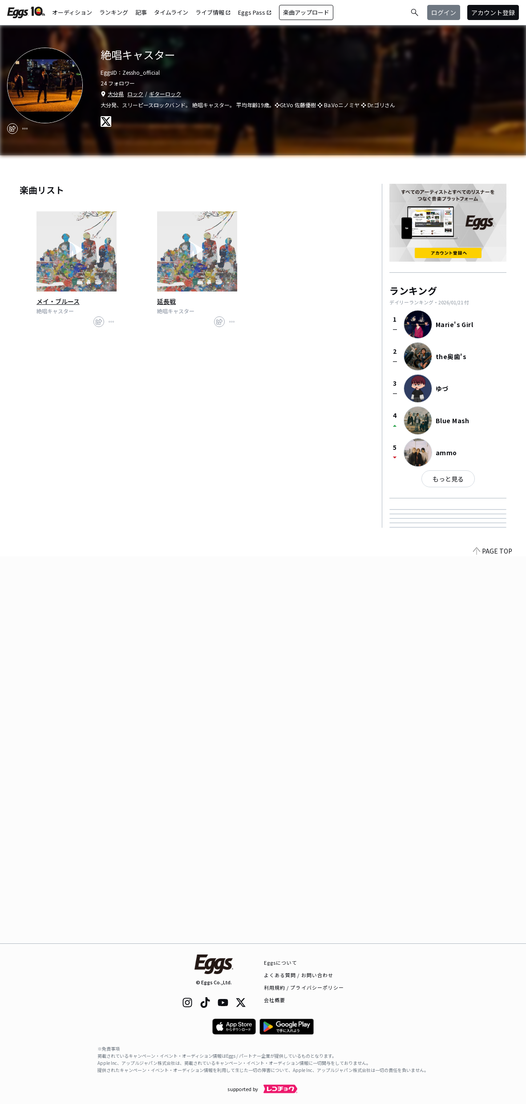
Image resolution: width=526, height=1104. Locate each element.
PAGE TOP (492, 938)
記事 (141, 12)
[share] (12, 128)
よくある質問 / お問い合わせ (299, 975)
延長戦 (166, 301)
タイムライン (171, 12)
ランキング (113, 12)
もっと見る (448, 478)
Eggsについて (281, 962)
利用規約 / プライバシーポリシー (304, 987)
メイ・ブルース (58, 301)
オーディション (72, 12)
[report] (25, 128)
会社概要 (274, 999)
